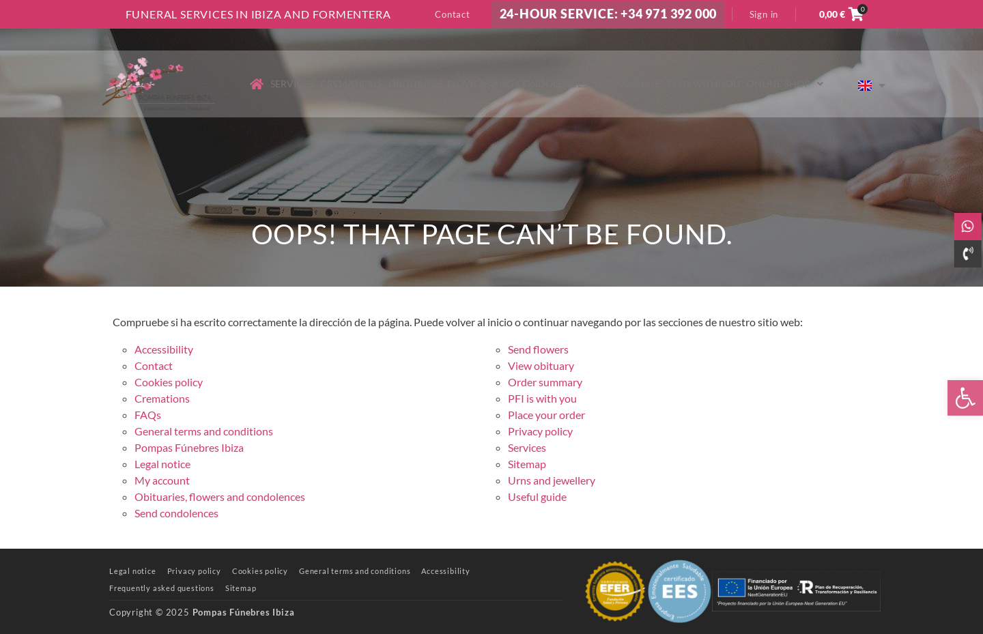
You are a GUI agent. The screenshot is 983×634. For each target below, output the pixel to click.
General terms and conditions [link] (203, 430)
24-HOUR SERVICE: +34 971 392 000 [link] (608, 14)
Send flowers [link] (538, 349)
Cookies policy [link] (168, 381)
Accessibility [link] (163, 349)
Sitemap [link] (527, 463)
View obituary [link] (541, 365)
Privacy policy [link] (540, 430)
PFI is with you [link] (703, 83)
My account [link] (162, 480)
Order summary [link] (545, 381)
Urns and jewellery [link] (551, 480)
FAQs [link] (147, 414)
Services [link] (291, 83)
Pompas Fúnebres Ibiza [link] (189, 447)
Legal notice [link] (162, 463)
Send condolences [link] (176, 512)
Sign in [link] (764, 14)
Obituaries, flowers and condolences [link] (488, 83)
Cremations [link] (351, 83)
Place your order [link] (546, 414)
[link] (965, 398)
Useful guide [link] (627, 83)
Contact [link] (452, 14)
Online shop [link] (785, 83)
